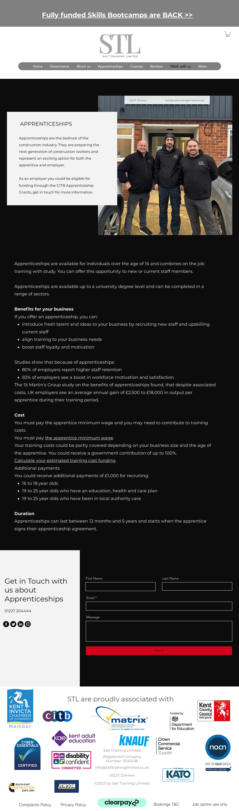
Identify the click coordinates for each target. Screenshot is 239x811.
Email (90, 597)
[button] (228, 34)
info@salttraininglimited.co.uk (122, 767)
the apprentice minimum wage (79, 438)
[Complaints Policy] (35, 804)
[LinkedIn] (20, 624)
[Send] (159, 650)
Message (93, 617)
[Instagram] (28, 624)
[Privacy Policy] (73, 804)
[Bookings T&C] (167, 804)
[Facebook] (6, 624)
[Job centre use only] (210, 804)
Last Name (171, 578)
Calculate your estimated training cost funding (64, 460)
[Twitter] (13, 624)
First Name (94, 578)
